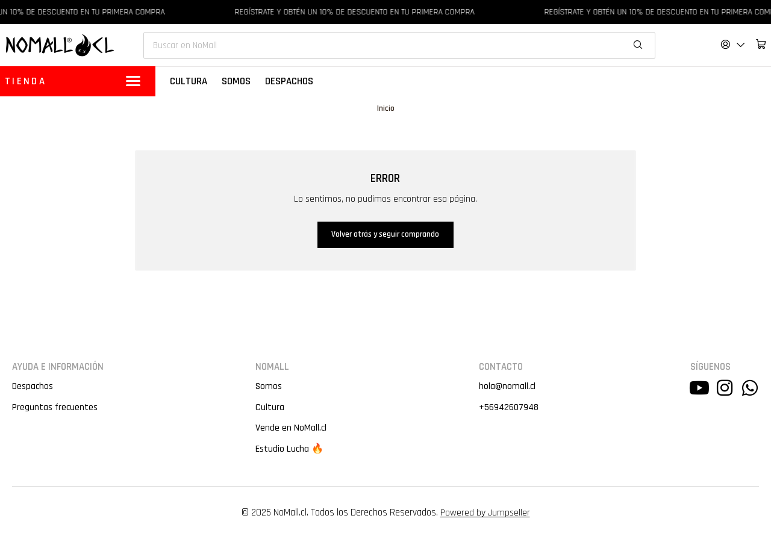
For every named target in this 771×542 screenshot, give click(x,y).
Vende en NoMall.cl (291, 430)
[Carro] (761, 44)
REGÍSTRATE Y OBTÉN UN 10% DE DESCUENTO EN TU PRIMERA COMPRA (359, 12)
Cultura (269, 409)
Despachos (33, 387)
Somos (268, 387)
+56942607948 (508, 409)
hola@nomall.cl (506, 387)
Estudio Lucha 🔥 (290, 451)
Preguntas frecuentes (55, 409)
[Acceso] (733, 44)
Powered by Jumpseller (485, 515)
